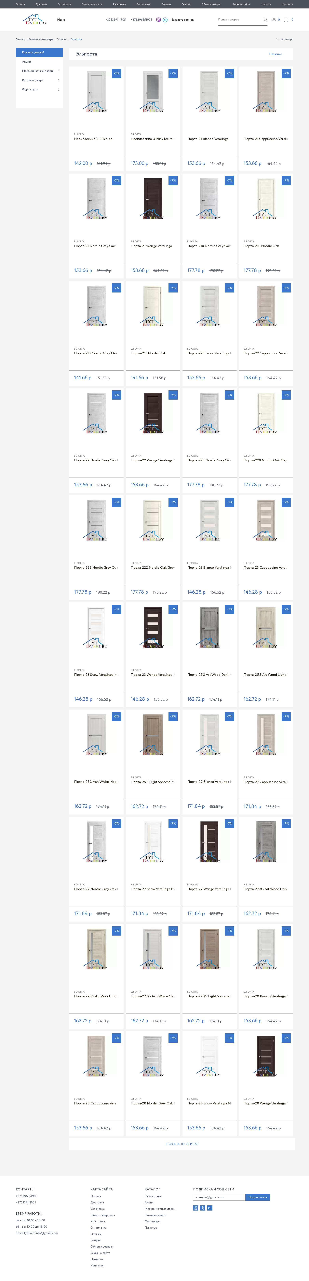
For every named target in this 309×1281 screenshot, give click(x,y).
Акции (26, 61)
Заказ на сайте (241, 4)
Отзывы (166, 4)
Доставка (41, 4)
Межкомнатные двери (40, 39)
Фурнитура (30, 89)
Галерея (186, 4)
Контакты (287, 4)
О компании (144, 4)
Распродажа (153, 1196)
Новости (266, 4)
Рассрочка (119, 4)
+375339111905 (115, 20)
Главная (20, 39)
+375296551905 (141, 20)
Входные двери (33, 80)
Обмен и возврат (211, 4)
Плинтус (151, 1227)
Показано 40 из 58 (182, 1144)
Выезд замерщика (92, 4)
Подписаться (258, 1197)
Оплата (20, 4)
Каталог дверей (33, 52)
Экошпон (61, 39)
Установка (64, 4)
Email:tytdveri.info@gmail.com (37, 1233)
